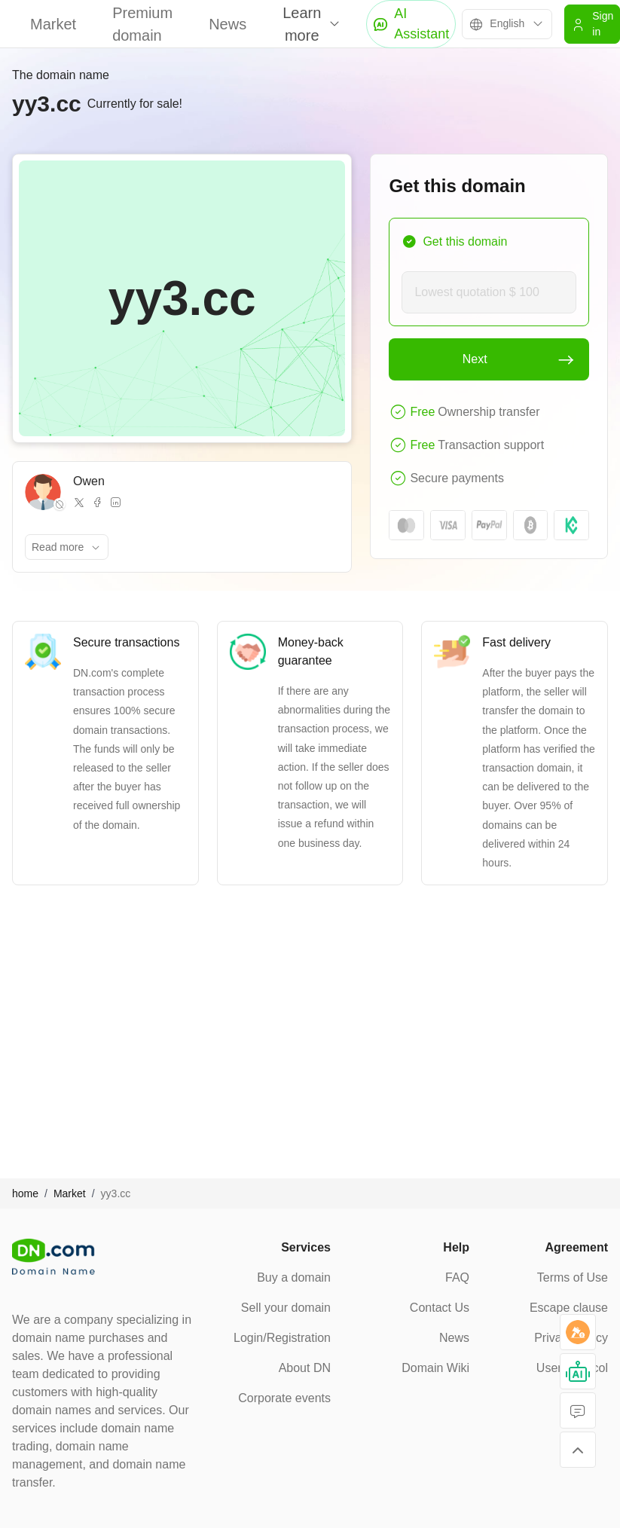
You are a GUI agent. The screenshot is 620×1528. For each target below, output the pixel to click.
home (25, 1193)
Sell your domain (286, 1307)
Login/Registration (282, 1337)
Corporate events (284, 1398)
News (227, 24)
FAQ (457, 1277)
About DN (305, 1367)
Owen (89, 481)
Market (53, 24)
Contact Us (439, 1307)
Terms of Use (572, 1277)
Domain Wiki (435, 1367)
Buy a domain (294, 1277)
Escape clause (569, 1307)
